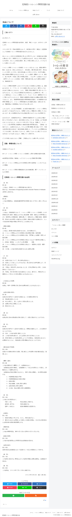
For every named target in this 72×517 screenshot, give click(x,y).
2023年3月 (54, 180)
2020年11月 (54, 199)
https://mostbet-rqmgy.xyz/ (60, 143)
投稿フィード (55, 251)
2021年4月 (54, 187)
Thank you (56, 161)
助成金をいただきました (58, 108)
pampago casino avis (59, 137)
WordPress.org (55, 258)
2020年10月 (54, 202)
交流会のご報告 (55, 112)
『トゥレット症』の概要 (58, 225)
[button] (69, 93)
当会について (48, 512)
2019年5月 (54, 213)
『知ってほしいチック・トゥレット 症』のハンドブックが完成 (60, 117)
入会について (60, 512)
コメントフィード (56, 255)
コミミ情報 (54, 236)
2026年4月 (54, 173)
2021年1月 (54, 195)
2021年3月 (54, 191)
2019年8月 (54, 210)
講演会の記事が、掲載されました (60, 135)
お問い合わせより (60, 36)
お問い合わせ (67, 512)
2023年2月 (54, 184)
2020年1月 (54, 206)
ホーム (31, 512)
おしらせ (54, 228)
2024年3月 (54, 176)
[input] (60, 93)
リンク (53, 512)
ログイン (54, 247)
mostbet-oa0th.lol (58, 149)
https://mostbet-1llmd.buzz (60, 155)
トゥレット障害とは (39, 512)
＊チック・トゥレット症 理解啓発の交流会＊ (60, 123)
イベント (54, 232)
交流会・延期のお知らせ (58, 104)
